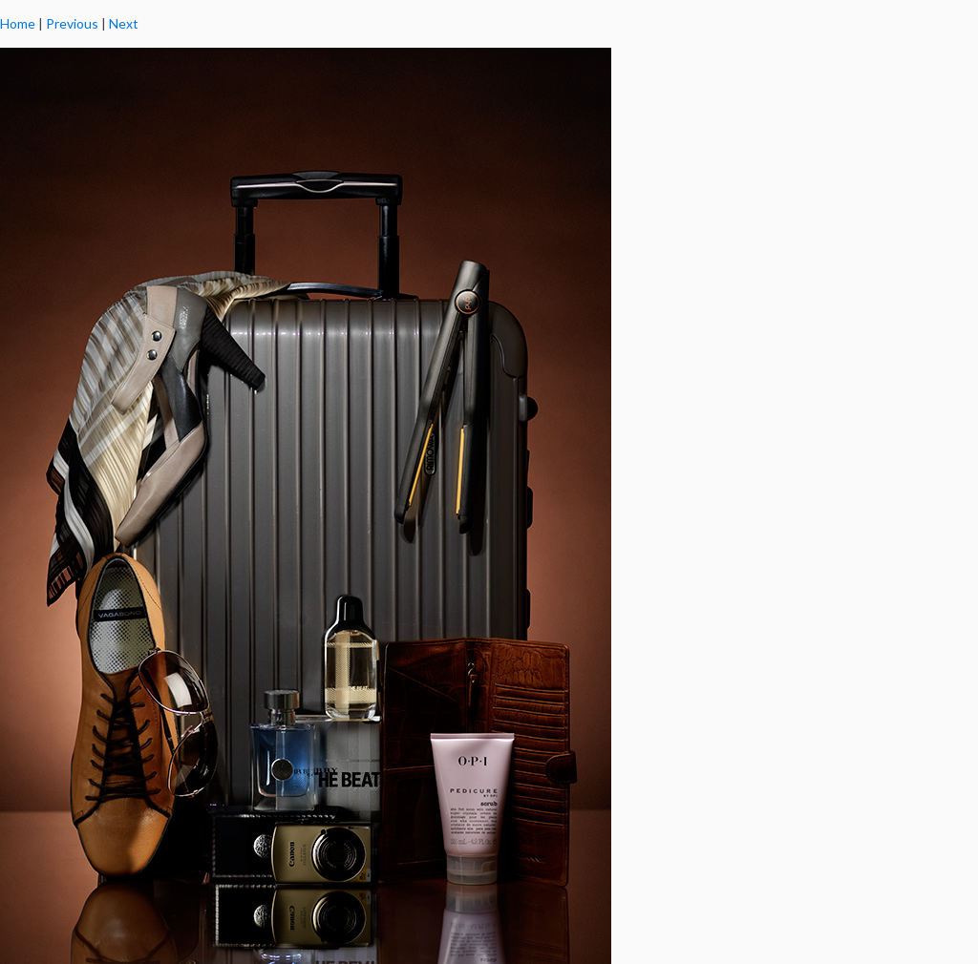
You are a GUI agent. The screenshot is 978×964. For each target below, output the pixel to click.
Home (17, 23)
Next (123, 23)
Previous (72, 23)
